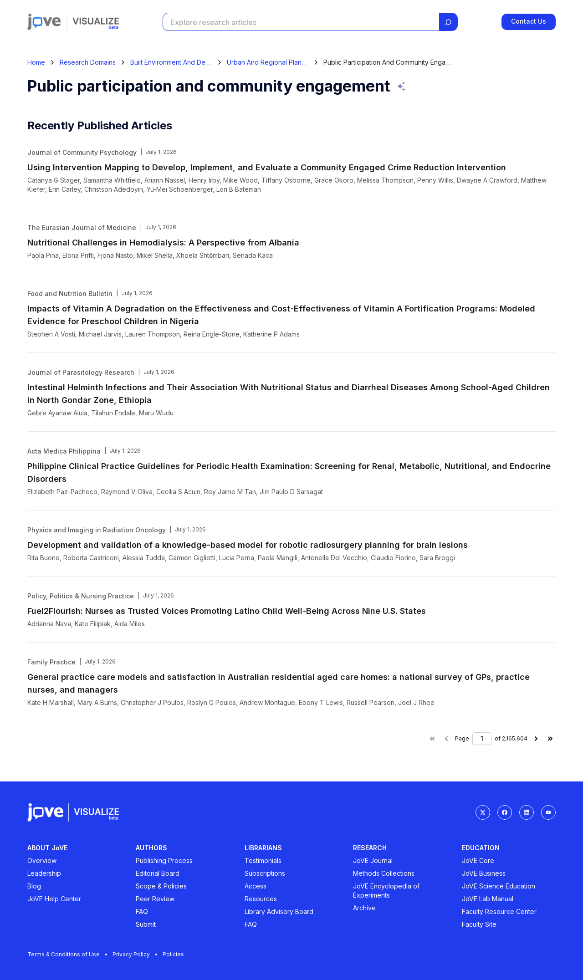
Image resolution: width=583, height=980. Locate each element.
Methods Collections (383, 873)
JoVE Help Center (54, 899)
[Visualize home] (95, 22)
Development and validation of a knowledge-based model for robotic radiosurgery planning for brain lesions (247, 545)
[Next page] (536, 738)
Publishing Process (164, 860)
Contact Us (528, 22)
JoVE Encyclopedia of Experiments (386, 890)
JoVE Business (484, 873)
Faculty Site (479, 924)
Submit (146, 924)
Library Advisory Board (279, 911)
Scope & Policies (161, 886)
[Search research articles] (300, 22)
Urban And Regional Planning (268, 62)
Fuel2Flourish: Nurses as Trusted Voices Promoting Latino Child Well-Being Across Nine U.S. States (226, 611)
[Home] (36, 62)
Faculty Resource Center (499, 911)
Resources (261, 899)
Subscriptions (265, 873)
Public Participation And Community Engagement (387, 62)
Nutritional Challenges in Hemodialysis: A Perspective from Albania (163, 242)
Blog (34, 886)
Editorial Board (157, 873)
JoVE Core (478, 860)
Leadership (44, 873)
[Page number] (481, 738)
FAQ (142, 911)
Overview (41, 860)
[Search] (448, 22)
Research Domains (88, 62)
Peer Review (155, 899)
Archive (364, 908)
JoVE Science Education (498, 886)
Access (255, 886)
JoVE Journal (373, 860)
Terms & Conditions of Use (67, 954)
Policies (173, 954)
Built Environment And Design (171, 62)
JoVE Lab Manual (487, 899)
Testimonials (263, 860)
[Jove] (44, 22)
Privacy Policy (135, 954)
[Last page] (550, 738)
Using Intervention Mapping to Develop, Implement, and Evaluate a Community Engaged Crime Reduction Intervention (266, 167)
